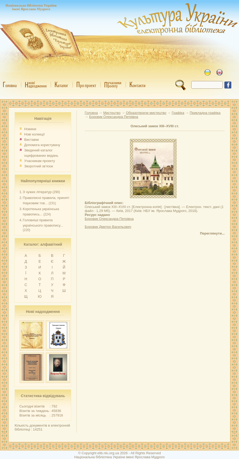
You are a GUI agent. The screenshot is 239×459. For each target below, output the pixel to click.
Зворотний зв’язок (38, 166)
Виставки (31, 140)
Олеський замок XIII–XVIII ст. (154, 126)
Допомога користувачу (42, 145)
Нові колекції (34, 134)
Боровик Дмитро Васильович (108, 227)
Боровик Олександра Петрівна (109, 219)
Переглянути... (212, 233)
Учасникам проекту (39, 161)
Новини (30, 129)
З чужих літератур (37, 192)
